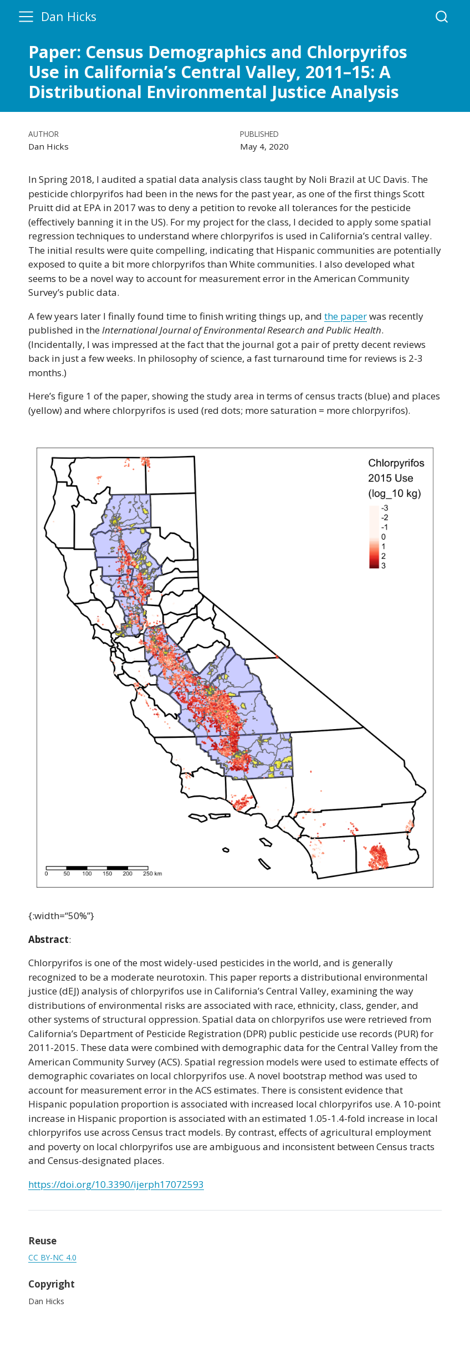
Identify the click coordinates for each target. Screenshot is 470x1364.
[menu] (26, 16)
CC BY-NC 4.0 (52, 1257)
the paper (345, 316)
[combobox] (442, 16)
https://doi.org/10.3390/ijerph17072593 (116, 1184)
